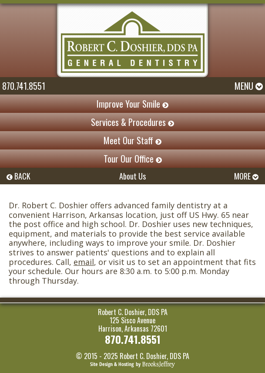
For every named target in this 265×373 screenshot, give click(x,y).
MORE (246, 176)
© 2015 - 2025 (97, 356)
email (84, 262)
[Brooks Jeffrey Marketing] (132, 363)
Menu (249, 85)
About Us (132, 176)
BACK (18, 176)
